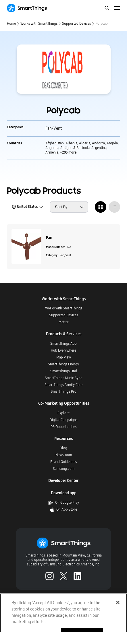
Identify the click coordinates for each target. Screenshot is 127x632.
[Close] (117, 610)
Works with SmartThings (38, 24)
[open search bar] (107, 8)
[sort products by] (69, 207)
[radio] (100, 207)
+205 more (68, 152)
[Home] (27, 8)
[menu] (117, 8)
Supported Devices (76, 24)
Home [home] (11, 24)
